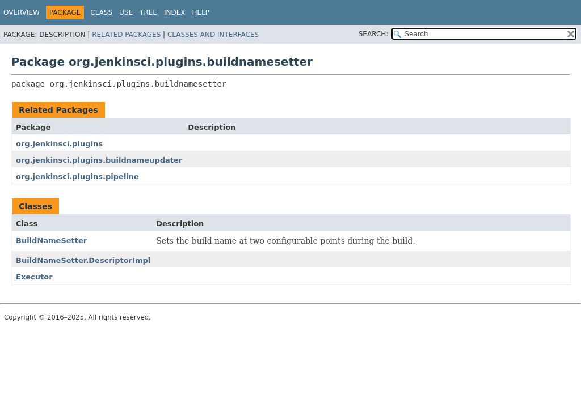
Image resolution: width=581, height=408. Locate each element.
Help (200, 12)
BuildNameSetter (51, 240)
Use (126, 12)
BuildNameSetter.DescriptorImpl (83, 260)
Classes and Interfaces (213, 35)
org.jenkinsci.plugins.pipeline (77, 176)
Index (175, 12)
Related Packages (126, 35)
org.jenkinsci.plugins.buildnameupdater (99, 160)
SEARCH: (374, 34)
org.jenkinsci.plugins (59, 143)
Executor (34, 277)
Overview (21, 12)
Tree (148, 12)
